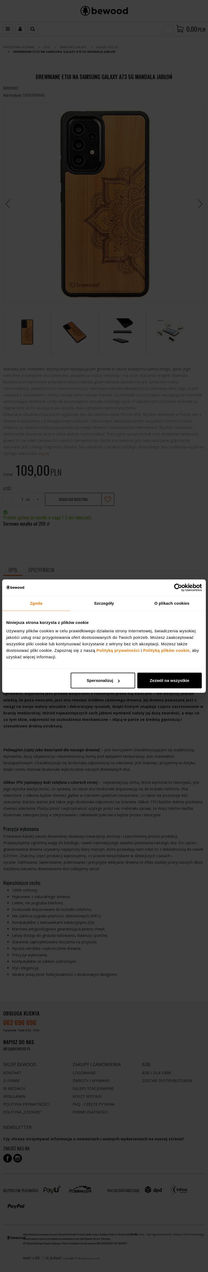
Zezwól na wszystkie (169, 680)
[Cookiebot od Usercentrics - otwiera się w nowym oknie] (178, 587)
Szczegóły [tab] (104, 603)
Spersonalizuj (103, 680)
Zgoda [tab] (36, 603)
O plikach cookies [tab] (171, 603)
